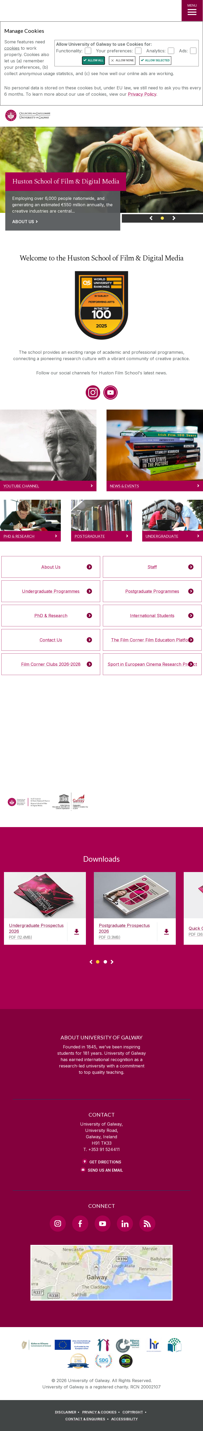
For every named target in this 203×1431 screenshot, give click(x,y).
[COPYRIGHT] (135, 1412)
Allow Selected (157, 60)
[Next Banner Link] (174, 219)
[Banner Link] (162, 219)
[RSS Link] (147, 1223)
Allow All (95, 60)
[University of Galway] (27, 117)
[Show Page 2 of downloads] (105, 961)
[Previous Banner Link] (151, 219)
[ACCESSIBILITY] (124, 1419)
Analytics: (155, 50)
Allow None (125, 60)
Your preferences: (114, 50)
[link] (101, 175)
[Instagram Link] (58, 1223)
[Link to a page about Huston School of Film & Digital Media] (65, 200)
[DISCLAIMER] (68, 1412)
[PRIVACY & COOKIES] (102, 1412)
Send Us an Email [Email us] (105, 1170)
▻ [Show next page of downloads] (112, 962)
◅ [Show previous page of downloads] (91, 962)
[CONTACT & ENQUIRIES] (87, 1419)
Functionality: (69, 50)
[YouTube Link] (102, 1223)
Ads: (183, 50)
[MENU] (192, 10)
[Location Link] (101, 1296)
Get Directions (105, 1162)
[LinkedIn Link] (125, 1223)
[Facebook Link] (80, 1223)
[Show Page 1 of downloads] (98, 961)
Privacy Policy (142, 94)
